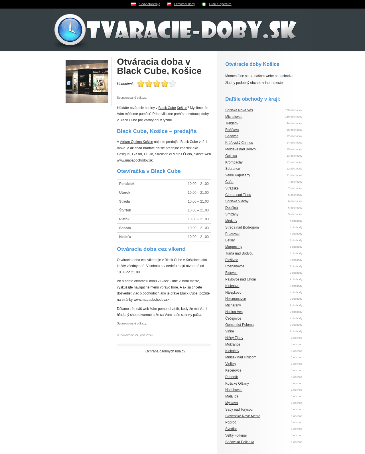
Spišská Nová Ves (239, 110)
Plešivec (231, 260)
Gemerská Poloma (239, 325)
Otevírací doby (184, 4)
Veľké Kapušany (237, 175)
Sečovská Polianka (239, 442)
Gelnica (231, 156)
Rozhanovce (234, 266)
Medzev (231, 221)
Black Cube (167, 108)
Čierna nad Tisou (238, 195)
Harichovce (233, 390)
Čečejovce (233, 318)
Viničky (230, 364)
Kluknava (232, 286)
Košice (182, 108)
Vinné (229, 331)
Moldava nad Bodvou (241, 149)
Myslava (231, 403)
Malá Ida (231, 396)
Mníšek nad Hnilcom (240, 357)
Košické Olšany (237, 384)
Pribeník (231, 377)
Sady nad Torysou (239, 409)
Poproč (230, 422)
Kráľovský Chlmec (239, 143)
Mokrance (232, 344)
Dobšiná (231, 208)
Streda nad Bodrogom (242, 227)
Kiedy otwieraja (149, 4)
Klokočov (232, 351)
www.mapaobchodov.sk (135, 160)
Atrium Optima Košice (136, 142)
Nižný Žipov (234, 338)
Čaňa (229, 182)
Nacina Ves (234, 312)
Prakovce (232, 234)
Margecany (233, 247)
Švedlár (231, 429)
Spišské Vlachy (236, 201)
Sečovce (231, 136)
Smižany (231, 214)
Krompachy (234, 162)
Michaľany (233, 305)
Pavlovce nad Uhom (240, 279)
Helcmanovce (235, 299)
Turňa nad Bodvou (239, 253)
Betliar (230, 240)
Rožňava (232, 130)
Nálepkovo (233, 292)
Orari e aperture (220, 4)
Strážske (232, 188)
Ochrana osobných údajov (165, 351)
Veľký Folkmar (236, 435)
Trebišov (231, 123)
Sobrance (232, 169)
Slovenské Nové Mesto (242, 416)
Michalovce (233, 117)
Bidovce (231, 273)
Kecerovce (233, 370)
